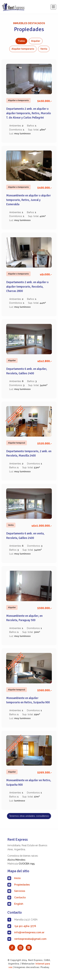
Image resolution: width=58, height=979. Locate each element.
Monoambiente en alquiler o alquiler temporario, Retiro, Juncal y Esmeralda (28, 200)
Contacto (20, 897)
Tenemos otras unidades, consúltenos (29, 816)
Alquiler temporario (23, 48)
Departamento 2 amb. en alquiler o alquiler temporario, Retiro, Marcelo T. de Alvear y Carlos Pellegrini (28, 113)
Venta (43, 48)
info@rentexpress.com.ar (29, 932)
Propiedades (22, 884)
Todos (21, 41)
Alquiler (35, 41)
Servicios (19, 891)
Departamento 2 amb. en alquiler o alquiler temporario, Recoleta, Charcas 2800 (27, 286)
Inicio (17, 878)
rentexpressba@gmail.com (30, 938)
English (18, 903)
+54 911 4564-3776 (25, 926)
